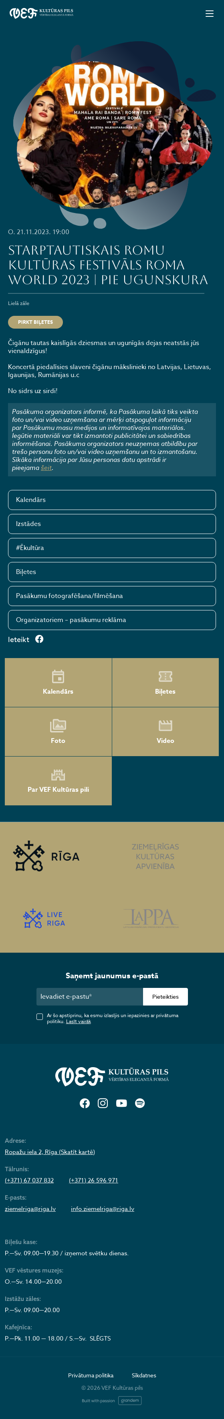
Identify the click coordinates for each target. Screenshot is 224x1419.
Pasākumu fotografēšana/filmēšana (69, 596)
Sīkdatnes (144, 1375)
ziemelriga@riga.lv (30, 1208)
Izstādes (28, 524)
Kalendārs (31, 500)
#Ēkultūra (30, 548)
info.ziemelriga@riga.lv (102, 1208)
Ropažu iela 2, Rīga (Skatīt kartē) (50, 1152)
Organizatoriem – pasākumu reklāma (71, 620)
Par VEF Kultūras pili (58, 781)
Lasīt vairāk (78, 1021)
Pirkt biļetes (35, 322)
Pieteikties (165, 996)
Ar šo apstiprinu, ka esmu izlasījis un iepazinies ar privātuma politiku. (112, 1018)
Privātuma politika (90, 1375)
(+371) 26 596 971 (93, 1180)
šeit (46, 467)
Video (165, 732)
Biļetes (26, 572)
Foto (58, 732)
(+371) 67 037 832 (29, 1180)
